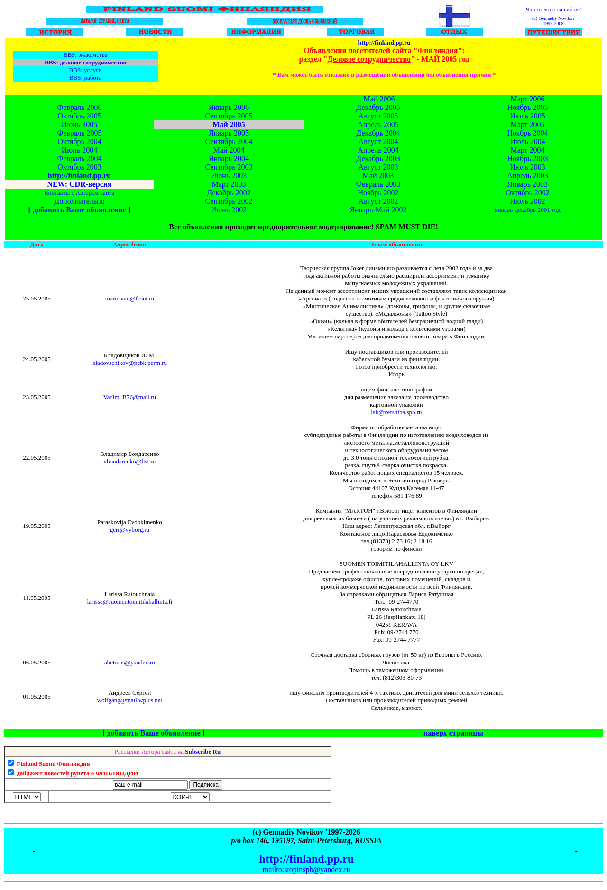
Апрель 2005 (378, 124)
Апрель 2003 (527, 176)
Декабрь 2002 (228, 193)
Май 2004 (229, 150)
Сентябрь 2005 (228, 116)
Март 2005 (527, 124)
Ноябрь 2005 (527, 107)
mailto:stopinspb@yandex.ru (306, 869)
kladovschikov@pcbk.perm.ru (129, 362)
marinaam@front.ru (129, 298)
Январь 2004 (229, 158)
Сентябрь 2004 (228, 141)
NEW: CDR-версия (79, 184)
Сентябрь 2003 (228, 167)
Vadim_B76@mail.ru (129, 396)
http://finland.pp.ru (384, 42)
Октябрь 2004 (79, 141)
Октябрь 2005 (79, 116)
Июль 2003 (527, 167)
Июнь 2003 (229, 176)
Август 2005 (378, 116)
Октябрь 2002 (528, 193)
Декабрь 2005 (378, 107)
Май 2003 (378, 176)
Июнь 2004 (79, 150)
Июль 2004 (527, 141)
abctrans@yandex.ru (129, 662)
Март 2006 (527, 99)
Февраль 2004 (79, 158)
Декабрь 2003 (378, 158)
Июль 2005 (527, 116)
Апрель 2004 (378, 150)
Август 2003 (378, 167)
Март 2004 (527, 150)
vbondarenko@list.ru (130, 461)
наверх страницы (453, 733)
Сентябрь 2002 (228, 201)
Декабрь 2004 (378, 133)
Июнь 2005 (79, 124)
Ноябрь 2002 (378, 193)
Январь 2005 (229, 133)
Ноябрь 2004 (527, 133)
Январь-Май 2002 (377, 210)
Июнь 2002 (229, 210)
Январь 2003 (527, 184)
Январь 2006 (229, 107)
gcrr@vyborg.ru (130, 529)
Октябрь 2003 (79, 167)
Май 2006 (379, 99)
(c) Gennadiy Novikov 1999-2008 (553, 21)
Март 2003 (229, 184)
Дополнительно (79, 201)
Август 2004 (378, 141)
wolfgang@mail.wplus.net (130, 700)
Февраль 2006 (79, 107)
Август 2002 (378, 201)
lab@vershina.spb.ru (396, 412)
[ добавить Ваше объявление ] (79, 210)
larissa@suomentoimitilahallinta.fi (130, 601)
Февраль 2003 (378, 184)
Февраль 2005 (79, 133)
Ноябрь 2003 (527, 158)
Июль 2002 (527, 201)
